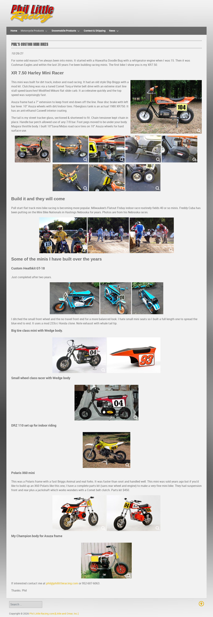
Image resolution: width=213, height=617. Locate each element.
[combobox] (25, 604)
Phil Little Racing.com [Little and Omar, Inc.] (54, 613)
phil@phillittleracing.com (62, 583)
